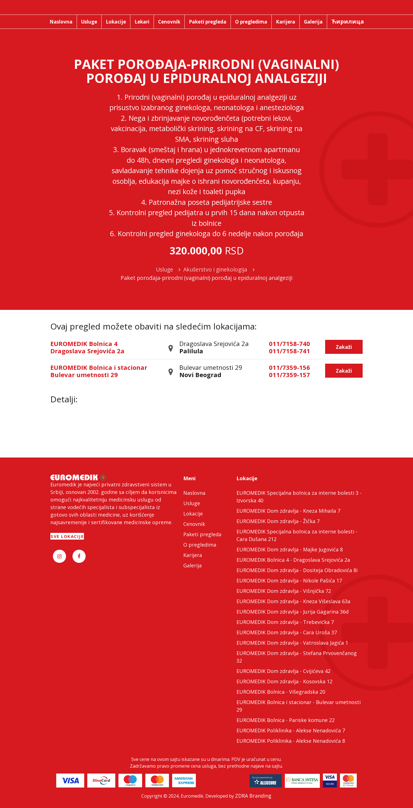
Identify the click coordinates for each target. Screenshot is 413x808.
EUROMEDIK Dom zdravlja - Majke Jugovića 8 (289, 549)
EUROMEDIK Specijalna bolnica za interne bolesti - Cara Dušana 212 (296, 535)
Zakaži (344, 346)
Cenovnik (194, 524)
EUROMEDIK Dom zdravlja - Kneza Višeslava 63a (293, 601)
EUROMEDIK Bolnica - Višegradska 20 (280, 691)
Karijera (192, 555)
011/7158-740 (289, 343)
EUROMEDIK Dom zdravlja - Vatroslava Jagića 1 (292, 642)
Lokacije (193, 513)
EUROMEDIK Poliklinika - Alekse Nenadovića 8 (290, 740)
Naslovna (194, 492)
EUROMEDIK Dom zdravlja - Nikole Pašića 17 (289, 580)
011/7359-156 (289, 367)
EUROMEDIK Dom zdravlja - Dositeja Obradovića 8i (297, 570)
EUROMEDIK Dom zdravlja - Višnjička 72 (283, 591)
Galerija (192, 565)
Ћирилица (347, 21)
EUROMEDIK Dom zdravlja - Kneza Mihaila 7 (288, 510)
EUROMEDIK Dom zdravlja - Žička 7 (278, 521)
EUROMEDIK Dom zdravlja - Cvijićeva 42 (283, 671)
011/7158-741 (289, 350)
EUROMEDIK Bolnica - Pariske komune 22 (285, 720)
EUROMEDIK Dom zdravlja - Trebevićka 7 (285, 622)
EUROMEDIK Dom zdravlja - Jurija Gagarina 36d (292, 611)
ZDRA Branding (253, 795)
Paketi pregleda (202, 534)
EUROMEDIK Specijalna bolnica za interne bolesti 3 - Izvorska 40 (299, 496)
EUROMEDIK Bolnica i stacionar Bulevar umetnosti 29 (98, 371)
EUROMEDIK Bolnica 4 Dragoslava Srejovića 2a (87, 347)
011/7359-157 (289, 374)
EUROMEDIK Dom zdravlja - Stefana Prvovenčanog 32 (296, 657)
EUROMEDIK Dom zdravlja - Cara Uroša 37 (286, 632)
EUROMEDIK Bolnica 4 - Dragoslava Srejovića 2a (293, 559)
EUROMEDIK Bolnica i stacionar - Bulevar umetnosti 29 (298, 706)
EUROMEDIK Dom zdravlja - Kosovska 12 (284, 681)
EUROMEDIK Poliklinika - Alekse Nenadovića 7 (290, 730)
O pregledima (199, 544)
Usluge (191, 503)
